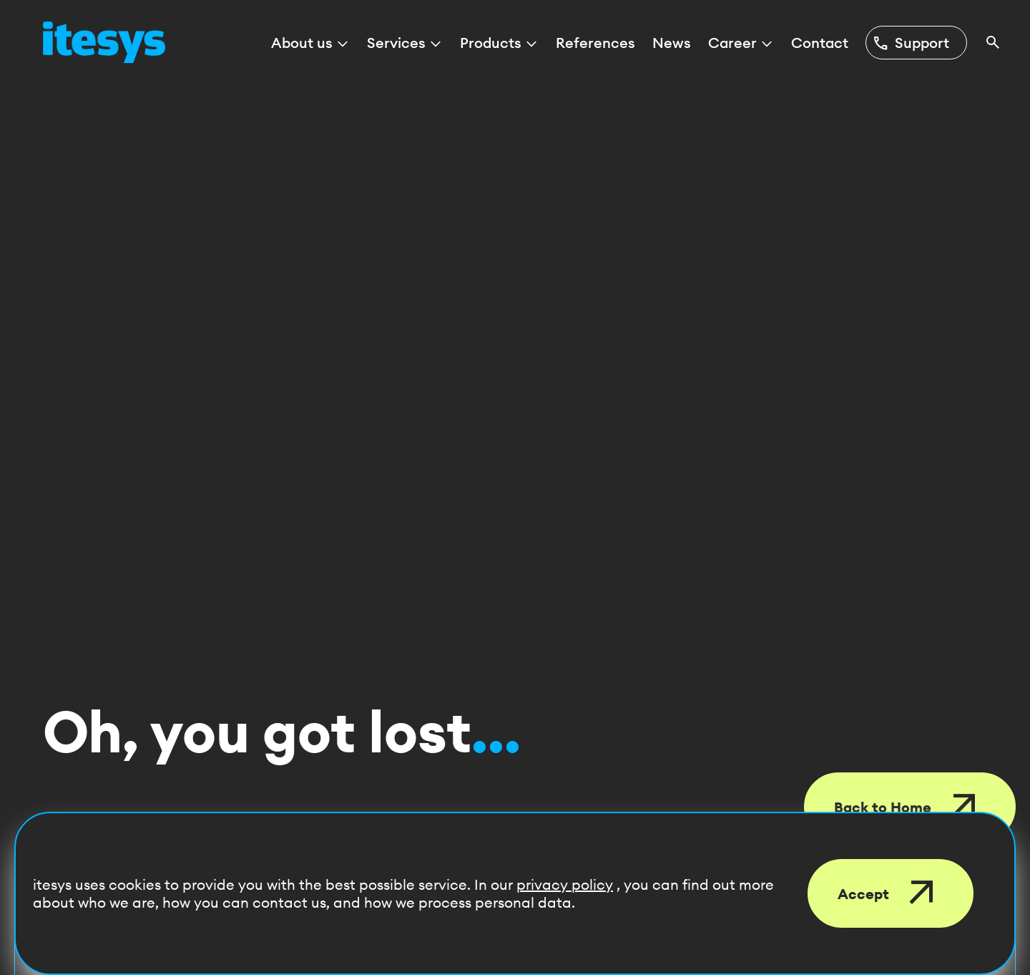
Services (405, 43)
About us (310, 43)
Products (499, 43)
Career (741, 43)
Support (910, 42)
